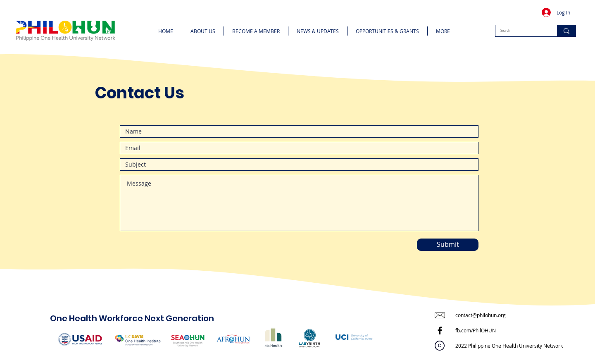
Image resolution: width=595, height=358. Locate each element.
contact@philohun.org (480, 315)
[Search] (520, 30)
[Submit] (447, 245)
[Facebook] (440, 330)
